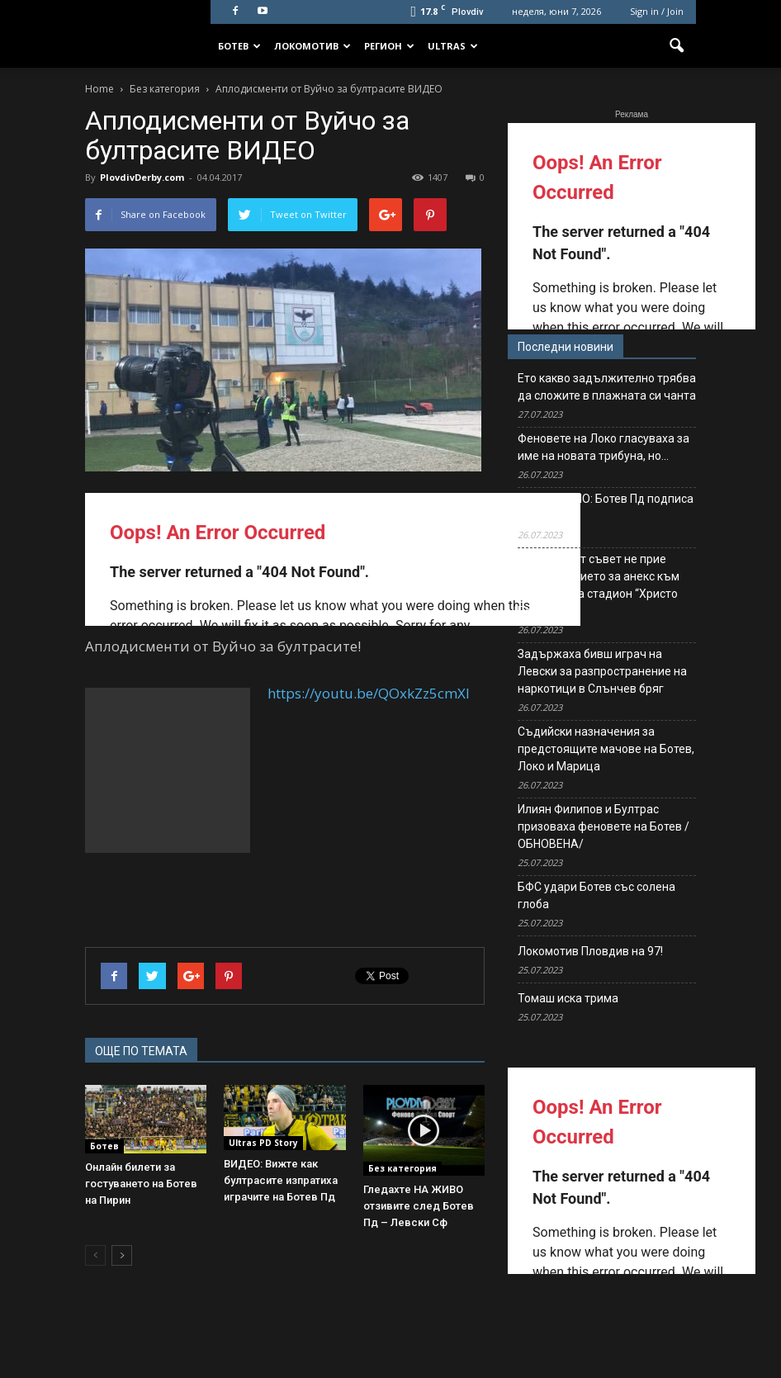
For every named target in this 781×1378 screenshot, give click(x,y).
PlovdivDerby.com (142, 177)
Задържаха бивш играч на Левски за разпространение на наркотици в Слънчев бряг (602, 671)
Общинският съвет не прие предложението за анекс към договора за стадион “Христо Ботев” (598, 585)
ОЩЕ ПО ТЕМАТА (141, 1051)
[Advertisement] (167, 770)
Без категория (402, 1168)
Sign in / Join (657, 11)
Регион (389, 46)
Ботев (239, 46)
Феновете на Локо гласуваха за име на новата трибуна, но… (603, 447)
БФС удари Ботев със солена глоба (596, 895)
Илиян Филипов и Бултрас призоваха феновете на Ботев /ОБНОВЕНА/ (603, 826)
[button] (676, 46)
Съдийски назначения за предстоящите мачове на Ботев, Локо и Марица (606, 749)
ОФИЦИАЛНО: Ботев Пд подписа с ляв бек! (605, 507)
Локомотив (312, 46)
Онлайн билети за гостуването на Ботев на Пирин (141, 1183)
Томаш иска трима (568, 998)
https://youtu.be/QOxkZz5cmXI (368, 693)
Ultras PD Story (263, 1142)
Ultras (453, 46)
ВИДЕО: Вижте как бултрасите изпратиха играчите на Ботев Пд (281, 1180)
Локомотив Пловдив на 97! (590, 951)
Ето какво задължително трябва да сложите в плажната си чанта (607, 387)
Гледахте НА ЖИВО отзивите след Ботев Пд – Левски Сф (418, 1206)
